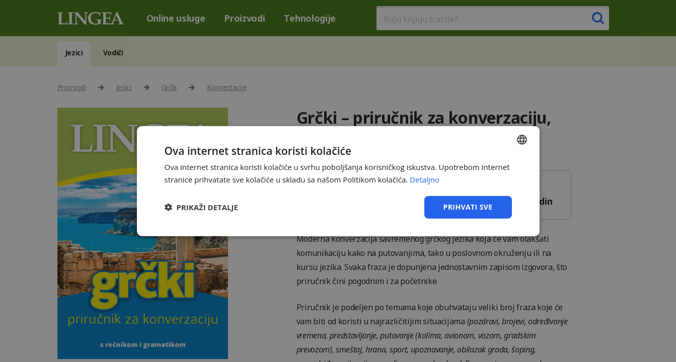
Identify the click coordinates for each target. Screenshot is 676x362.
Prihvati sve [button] (468, 207)
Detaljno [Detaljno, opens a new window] (424, 179)
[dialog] (338, 181)
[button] (201, 207)
